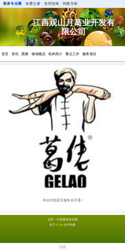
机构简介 (55, 54)
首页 (4, 54)
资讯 (14, 54)
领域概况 (38, 54)
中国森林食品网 (67, 219)
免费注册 (32, 4)
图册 (24, 54)
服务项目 (89, 54)
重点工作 (72, 54)
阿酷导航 (70, 4)
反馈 (63, 247)
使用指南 (51, 4)
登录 (12, 4)
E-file (59, 224)
